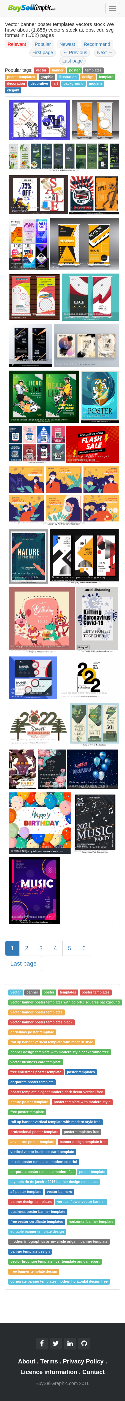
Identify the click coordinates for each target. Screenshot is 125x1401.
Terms (49, 1361)
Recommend (97, 44)
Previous (75, 52)
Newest (67, 44)
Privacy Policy (83, 1361)
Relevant (17, 44)
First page (42, 52)
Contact (93, 1372)
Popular (43, 44)
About (26, 1361)
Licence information (48, 1372)
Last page (72, 60)
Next (105, 52)
